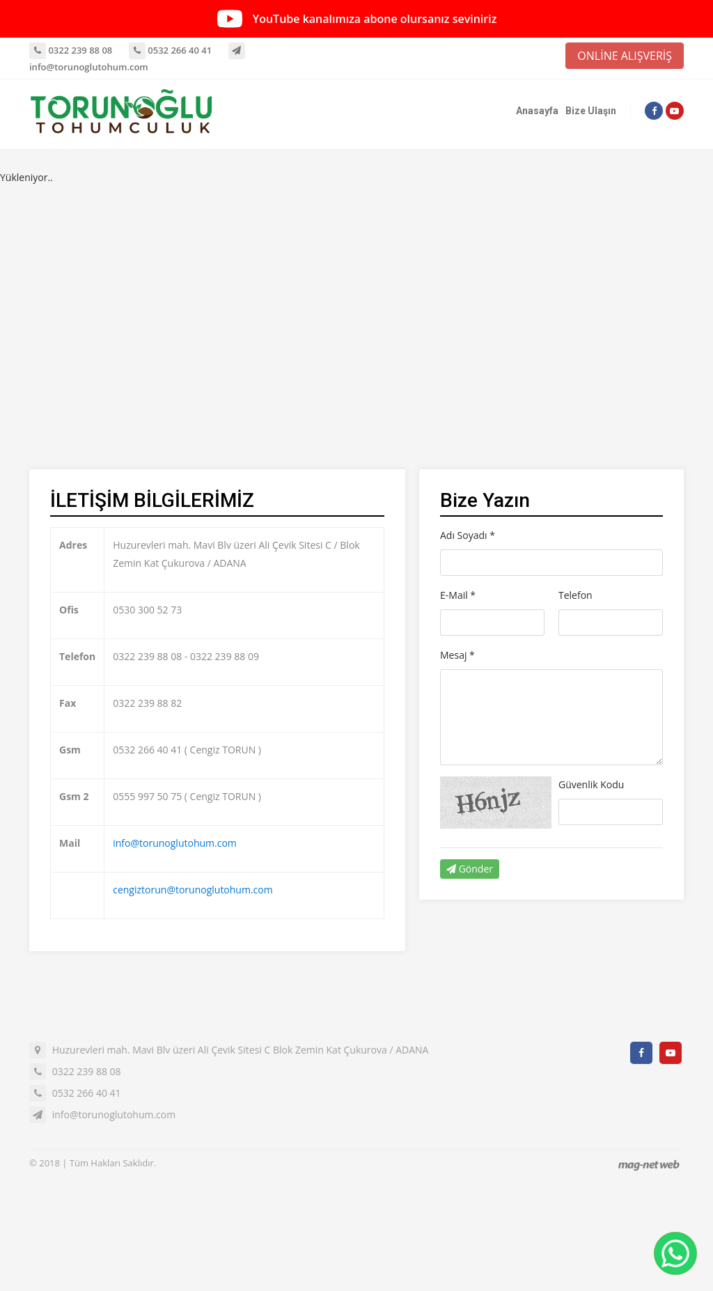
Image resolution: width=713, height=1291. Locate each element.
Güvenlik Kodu (591, 784)
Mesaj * (457, 655)
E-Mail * (458, 595)
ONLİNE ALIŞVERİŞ (624, 55)
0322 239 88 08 (70, 50)
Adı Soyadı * (467, 535)
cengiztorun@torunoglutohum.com (192, 889)
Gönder (469, 868)
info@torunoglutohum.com (175, 843)
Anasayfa (537, 110)
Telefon (575, 595)
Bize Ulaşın (590, 110)
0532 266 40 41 (170, 50)
